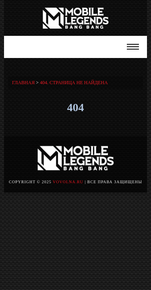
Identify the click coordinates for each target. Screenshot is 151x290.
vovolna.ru (68, 182)
